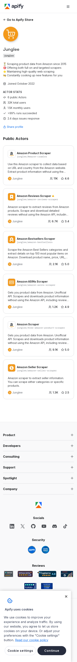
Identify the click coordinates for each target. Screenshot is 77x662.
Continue (51, 651)
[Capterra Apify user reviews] (46, 574)
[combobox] (20, 127)
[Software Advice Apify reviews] (25, 574)
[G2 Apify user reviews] (67, 574)
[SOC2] (45, 549)
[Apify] (14, 6)
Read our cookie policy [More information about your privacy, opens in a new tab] (31, 640)
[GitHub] (33, 526)
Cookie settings (20, 651)
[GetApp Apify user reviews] (8, 574)
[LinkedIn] (12, 526)
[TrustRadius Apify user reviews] (30, 586)
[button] (38, 435)
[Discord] (55, 526)
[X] (23, 526)
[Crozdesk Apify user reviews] (47, 586)
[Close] (66, 596)
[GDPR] (31, 549)
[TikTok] (65, 526)
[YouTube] (44, 526)
